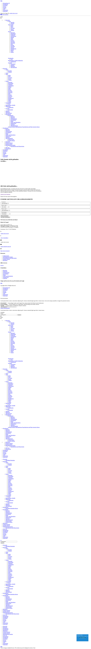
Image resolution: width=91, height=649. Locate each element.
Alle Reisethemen (14, 125)
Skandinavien (13, 48)
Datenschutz (5, 10)
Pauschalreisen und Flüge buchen (10, 258)
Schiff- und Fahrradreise (15, 122)
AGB (4, 8)
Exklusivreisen (6, 255)
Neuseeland (13, 64)
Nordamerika (10, 58)
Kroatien (12, 40)
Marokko (12, 22)
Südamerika (20, 60)
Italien (12, 39)
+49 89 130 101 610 (5, 233)
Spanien (12, 49)
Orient (9, 24)
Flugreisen (13, 117)
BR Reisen (5, 260)
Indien (12, 25)
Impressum (5, 11)
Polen (12, 44)
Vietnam (12, 30)
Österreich (13, 43)
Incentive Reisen (36, 126)
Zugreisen (13, 124)
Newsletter (5, 5)
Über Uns (5, 529)
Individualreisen (18, 126)
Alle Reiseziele (14, 67)
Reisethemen (10, 115)
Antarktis (12, 65)
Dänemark (13, 32)
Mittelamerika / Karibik (13, 60)
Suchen (2, 542)
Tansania (12, 23)
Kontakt (4, 7)
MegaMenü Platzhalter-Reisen (12, 508)
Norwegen (13, 41)
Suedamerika (13, 61)
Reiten (12, 121)
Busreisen (13, 116)
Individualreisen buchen (8, 257)
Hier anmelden (82, 637)
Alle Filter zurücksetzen (5, 217)
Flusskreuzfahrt (14, 118)
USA (12, 59)
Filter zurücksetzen (4, 215)
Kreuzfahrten (13, 120)
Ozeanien (10, 62)
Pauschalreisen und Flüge (27, 126)
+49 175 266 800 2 (4, 237)
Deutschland (13, 33)
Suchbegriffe (3, 314)
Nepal (12, 27)
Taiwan (12, 29)
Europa (9, 31)
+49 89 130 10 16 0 (13, 13)
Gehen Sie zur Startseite (5, 194)
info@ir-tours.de (4, 14)
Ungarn (12, 52)
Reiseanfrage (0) (6, 3)
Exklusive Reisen (11, 126)
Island (12, 38)
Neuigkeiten (5, 4)
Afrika (9, 21)
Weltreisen (13, 66)
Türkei (12, 51)
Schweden (13, 46)
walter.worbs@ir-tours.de (6, 246)
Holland (12, 37)
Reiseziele (5, 459)
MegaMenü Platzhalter (10, 460)
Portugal (12, 45)
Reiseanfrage (5, 530)
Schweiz (12, 47)
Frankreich (13, 35)
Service (4, 6)
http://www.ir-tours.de (5, 250)
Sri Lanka (13, 28)
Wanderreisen (13, 123)
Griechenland (13, 36)
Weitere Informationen (5, 308)
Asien (12, 24)
